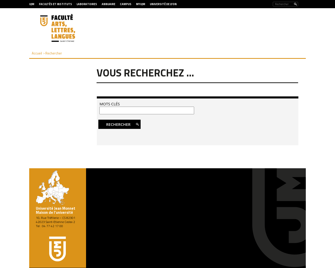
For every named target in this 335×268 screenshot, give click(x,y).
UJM (31, 4)
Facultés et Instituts (55, 4)
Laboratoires (87, 4)
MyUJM (140, 4)
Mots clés (109, 103)
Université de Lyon (163, 4)
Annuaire (108, 4)
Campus (125, 4)
